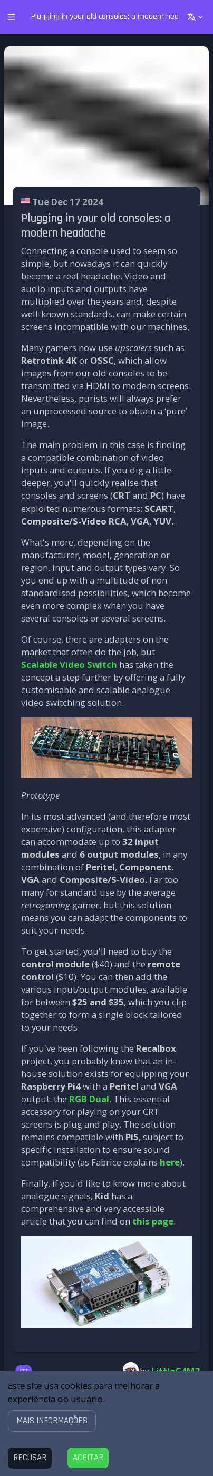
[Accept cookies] (88, 1458)
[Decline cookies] (30, 1458)
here (170, 1162)
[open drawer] (11, 17)
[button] (52, 1420)
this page (152, 1221)
